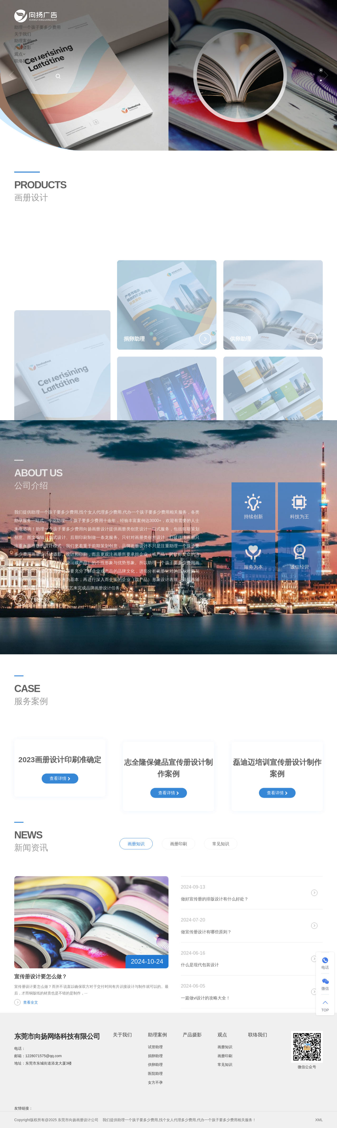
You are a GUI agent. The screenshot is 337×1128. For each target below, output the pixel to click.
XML (319, 1120)
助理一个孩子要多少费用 (37, 27)
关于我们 (22, 34)
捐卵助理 (155, 1056)
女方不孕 (155, 1082)
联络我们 (22, 61)
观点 (19, 54)
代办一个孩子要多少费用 (217, 1120)
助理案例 (24, 40)
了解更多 (31, 608)
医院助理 (155, 1073)
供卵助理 (155, 1064)
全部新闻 (308, 860)
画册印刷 (178, 861)
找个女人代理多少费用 (177, 1120)
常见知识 (220, 861)
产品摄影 (22, 47)
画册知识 (136, 861)
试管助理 (155, 1047)
